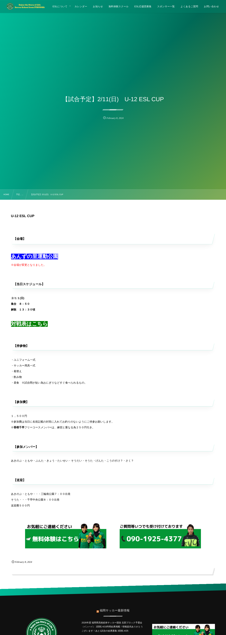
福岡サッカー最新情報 (115, 608)
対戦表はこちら (29, 324)
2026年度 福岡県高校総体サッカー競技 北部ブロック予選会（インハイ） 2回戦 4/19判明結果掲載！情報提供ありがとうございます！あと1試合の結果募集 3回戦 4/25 (112, 626)
